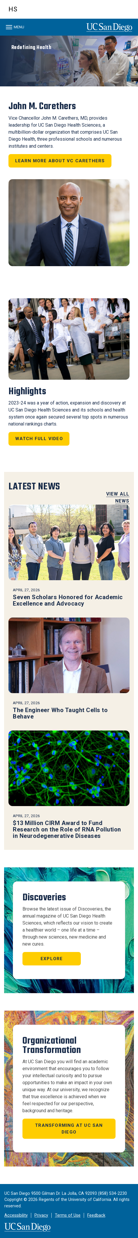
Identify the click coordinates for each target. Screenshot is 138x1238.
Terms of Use (68, 1215)
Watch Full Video (39, 438)
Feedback (96, 1215)
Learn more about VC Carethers (60, 160)
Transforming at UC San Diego (69, 1129)
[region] (69, 61)
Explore (52, 958)
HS (13, 9)
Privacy (41, 1215)
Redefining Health (31, 47)
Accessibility (16, 1215)
